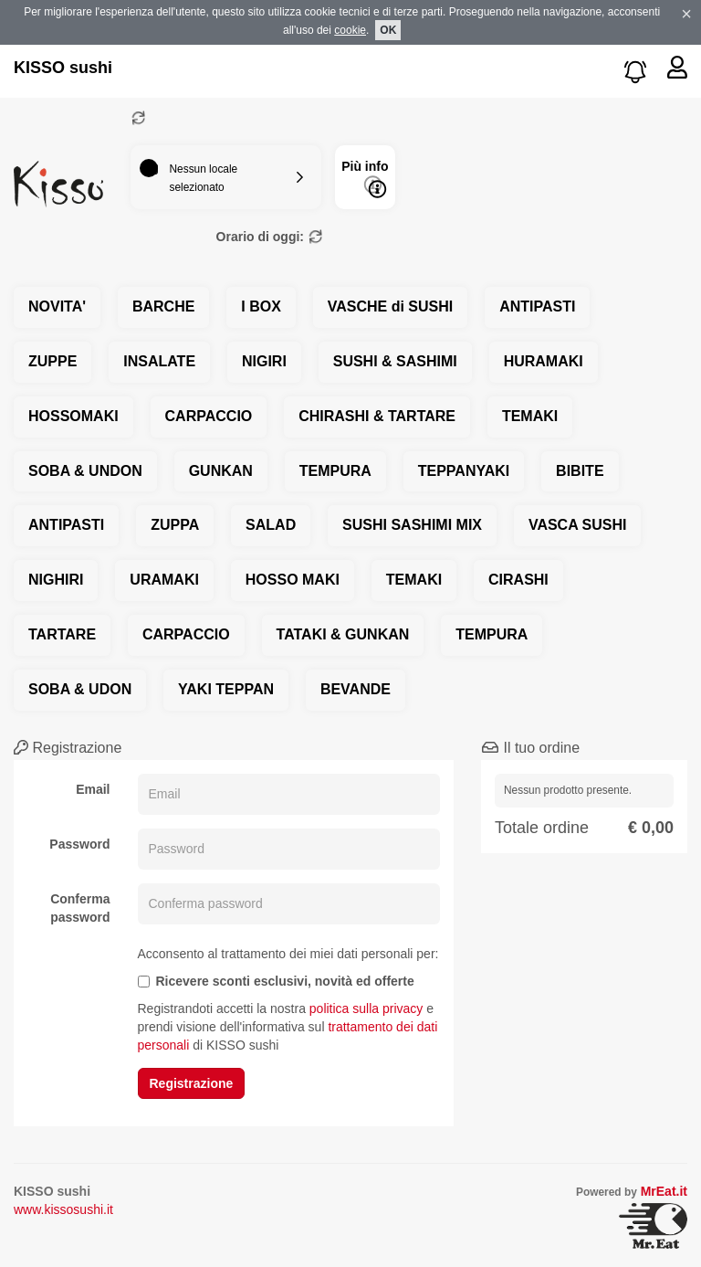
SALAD (271, 525)
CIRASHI (518, 579)
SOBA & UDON (79, 689)
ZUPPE (52, 361)
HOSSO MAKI (293, 579)
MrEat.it (664, 1191)
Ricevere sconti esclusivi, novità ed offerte (276, 981)
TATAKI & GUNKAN (343, 634)
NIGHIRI (55, 579)
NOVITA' (57, 306)
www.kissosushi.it (63, 1209)
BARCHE (163, 306)
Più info (364, 178)
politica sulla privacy (366, 1008)
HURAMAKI (543, 361)
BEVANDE (355, 689)
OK (388, 30)
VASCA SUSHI (577, 525)
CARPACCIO (209, 416)
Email (93, 789)
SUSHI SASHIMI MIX (412, 525)
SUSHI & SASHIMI (395, 361)
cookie (350, 30)
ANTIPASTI (537, 306)
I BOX (261, 306)
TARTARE (62, 634)
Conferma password (80, 908)
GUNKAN (221, 471)
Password (79, 844)
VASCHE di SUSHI (391, 306)
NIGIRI (264, 361)
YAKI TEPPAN (226, 689)
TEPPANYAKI (463, 471)
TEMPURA (335, 471)
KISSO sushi (63, 67)
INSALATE (159, 361)
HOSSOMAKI (73, 416)
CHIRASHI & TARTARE (376, 416)
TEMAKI (530, 416)
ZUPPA (175, 525)
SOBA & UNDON (85, 471)
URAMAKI (164, 579)
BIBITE (579, 471)
